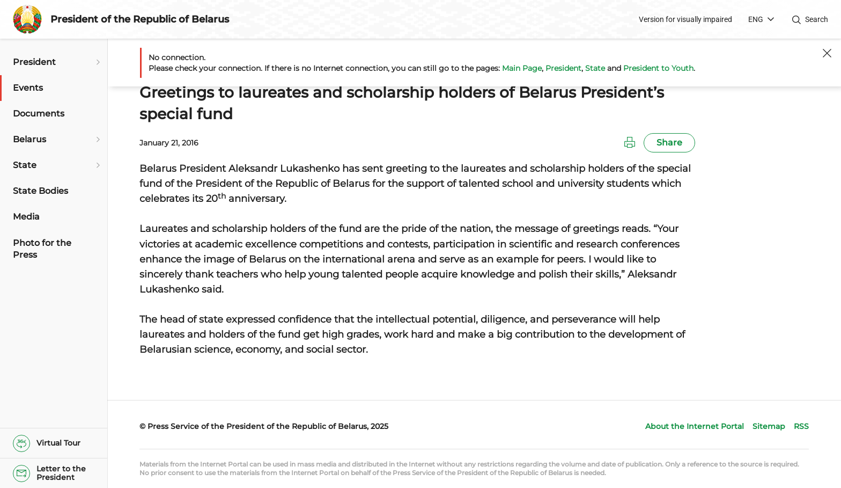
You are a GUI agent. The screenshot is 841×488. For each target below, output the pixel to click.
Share (669, 142)
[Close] (827, 53)
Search (816, 19)
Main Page (522, 68)
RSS (801, 426)
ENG (755, 19)
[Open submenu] (96, 62)
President (563, 68)
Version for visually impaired (685, 19)
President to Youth (658, 68)
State (595, 68)
